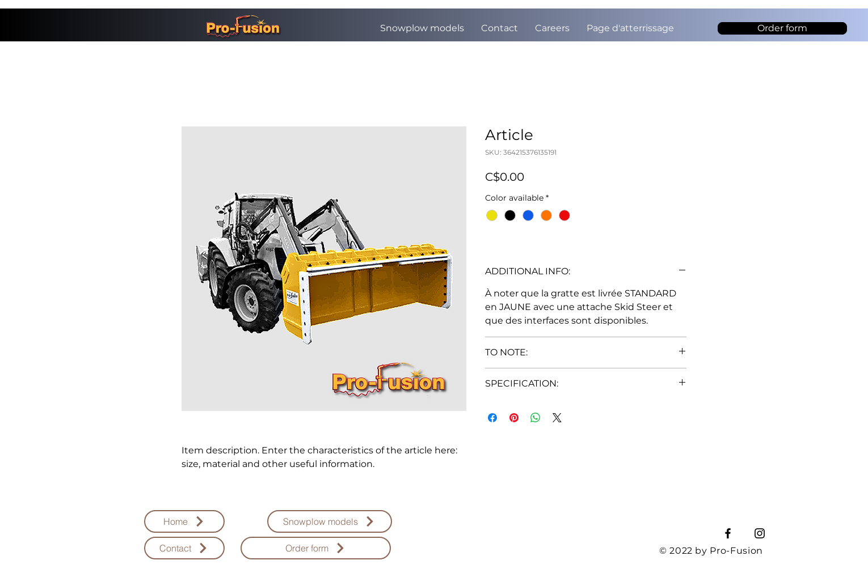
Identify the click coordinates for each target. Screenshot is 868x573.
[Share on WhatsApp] (535, 418)
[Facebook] (728, 533)
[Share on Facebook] (492, 418)
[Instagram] (759, 533)
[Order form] (782, 28)
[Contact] (184, 548)
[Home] (184, 521)
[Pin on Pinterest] (514, 418)
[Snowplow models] (329, 521)
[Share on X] (557, 418)
